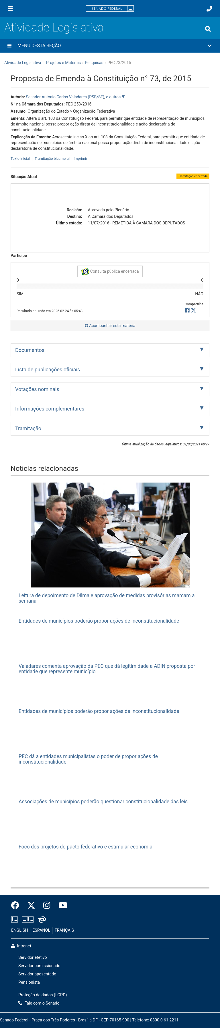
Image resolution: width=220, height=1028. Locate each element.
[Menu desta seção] (9, 45)
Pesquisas (94, 62)
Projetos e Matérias (63, 62)
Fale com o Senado (39, 1003)
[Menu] (10, 8)
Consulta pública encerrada (110, 271)
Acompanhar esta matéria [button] (110, 325)
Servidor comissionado (39, 965)
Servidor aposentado (37, 974)
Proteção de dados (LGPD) (42, 995)
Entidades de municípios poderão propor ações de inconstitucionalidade (99, 621)
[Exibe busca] (208, 29)
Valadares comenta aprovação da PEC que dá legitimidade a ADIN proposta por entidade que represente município (107, 668)
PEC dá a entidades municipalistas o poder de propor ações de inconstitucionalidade (88, 759)
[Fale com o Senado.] (209, 8)
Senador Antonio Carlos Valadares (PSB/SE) (65, 97)
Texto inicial (21, 158)
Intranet (21, 946)
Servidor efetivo (32, 957)
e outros (113, 97)
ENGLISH (19, 930)
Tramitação (28, 428)
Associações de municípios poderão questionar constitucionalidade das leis (103, 801)
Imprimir (80, 158)
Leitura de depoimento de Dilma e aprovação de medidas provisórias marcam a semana (107, 598)
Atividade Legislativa (54, 27)
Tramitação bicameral (52, 158)
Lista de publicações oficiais (47, 369)
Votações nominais (37, 389)
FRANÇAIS (64, 930)
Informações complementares (49, 409)
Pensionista (29, 982)
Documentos (29, 350)
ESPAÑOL (41, 930)
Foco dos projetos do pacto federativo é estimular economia (85, 847)
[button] (110, 46)
